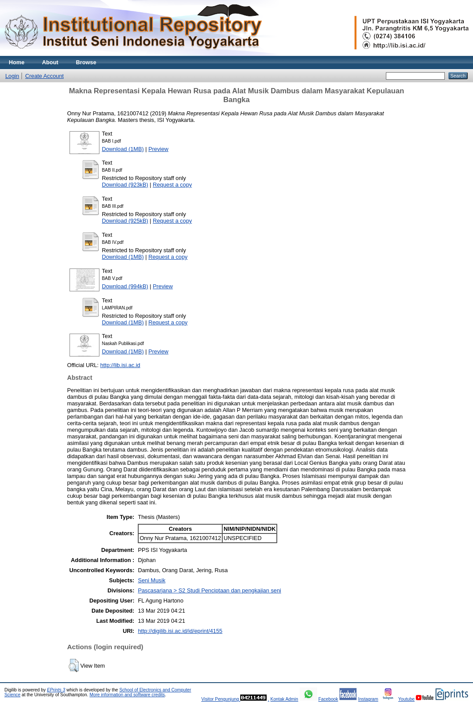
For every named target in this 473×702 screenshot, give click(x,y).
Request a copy (172, 184)
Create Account (44, 76)
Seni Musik (151, 580)
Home (17, 62)
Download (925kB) (125, 220)
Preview (158, 149)
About (50, 62)
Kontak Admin (284, 699)
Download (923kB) (125, 184)
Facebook (328, 699)
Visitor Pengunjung (220, 699)
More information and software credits (127, 694)
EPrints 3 (56, 689)
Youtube (406, 699)
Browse (86, 62)
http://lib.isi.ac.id (120, 365)
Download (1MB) (123, 149)
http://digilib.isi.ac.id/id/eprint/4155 (180, 631)
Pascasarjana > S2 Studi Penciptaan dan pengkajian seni (209, 590)
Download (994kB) (125, 286)
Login (12, 76)
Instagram (368, 699)
